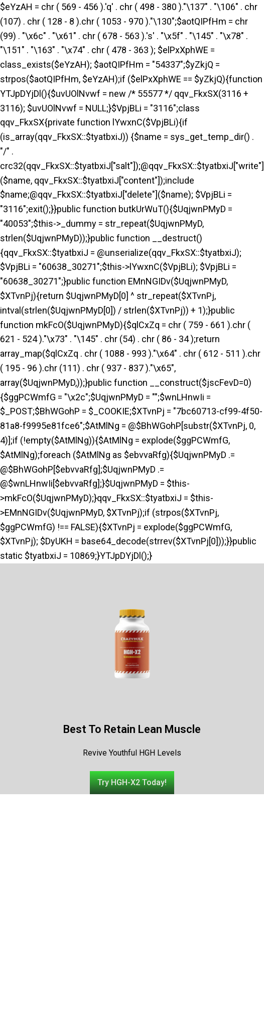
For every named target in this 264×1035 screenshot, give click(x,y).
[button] (132, 782)
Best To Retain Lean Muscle (132, 729)
